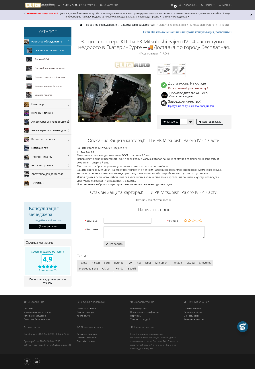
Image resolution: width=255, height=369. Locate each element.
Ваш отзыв (92, 229)
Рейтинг (173, 220)
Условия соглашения (35, 315)
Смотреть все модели (181, 96)
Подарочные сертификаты (144, 312)
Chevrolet (205, 262)
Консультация (47, 226)
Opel (148, 262)
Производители (138, 308)
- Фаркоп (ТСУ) (37, 59)
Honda (120, 268)
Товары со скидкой (140, 319)
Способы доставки (87, 337)
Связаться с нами (86, 308)
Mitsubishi (161, 262)
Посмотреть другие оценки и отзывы (47, 281)
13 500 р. (170, 121)
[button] (183, 5)
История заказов (193, 312)
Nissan (96, 262)
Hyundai (119, 262)
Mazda (190, 262)
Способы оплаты (86, 341)
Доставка (29, 308)
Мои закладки (191, 315)
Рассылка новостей (194, 319)
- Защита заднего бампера (44, 86)
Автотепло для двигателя (43, 174)
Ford (107, 262)
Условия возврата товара (37, 312)
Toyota (83, 262)
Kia (139, 262)
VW (131, 262)
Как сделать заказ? (87, 333)
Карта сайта (83, 315)
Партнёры (135, 315)
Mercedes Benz (88, 268)
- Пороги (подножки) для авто (45, 68)
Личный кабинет (193, 308)
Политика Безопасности (37, 319)
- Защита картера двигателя (45, 50)
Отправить (114, 244)
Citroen (106, 268)
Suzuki (132, 268)
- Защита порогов (39, 95)
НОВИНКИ (34, 183)
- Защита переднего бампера (45, 77)
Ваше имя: (92, 220)
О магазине (109, 5)
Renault (177, 262)
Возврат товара (85, 312)
